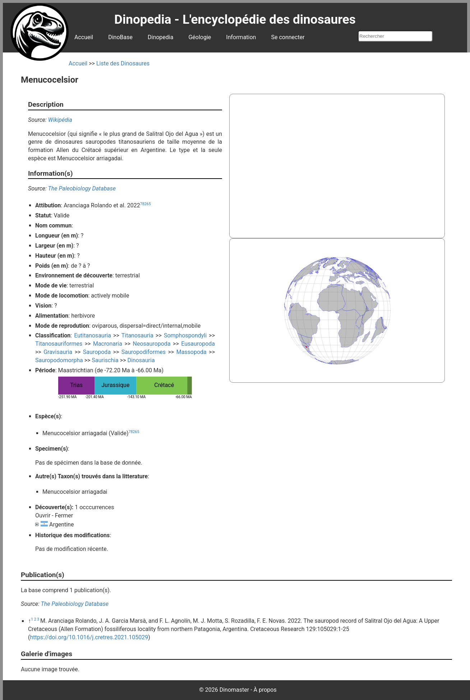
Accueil (83, 37)
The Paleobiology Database (82, 188)
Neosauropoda (152, 343)
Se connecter (287, 37)
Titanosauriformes (58, 343)
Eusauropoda (198, 343)
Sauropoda (97, 352)
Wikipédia (60, 119)
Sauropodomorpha (59, 360)
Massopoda (191, 352)
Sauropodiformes (143, 352)
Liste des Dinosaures (122, 63)
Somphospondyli (185, 335)
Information (241, 37)
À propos (265, 689)
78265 (145, 204)
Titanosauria (137, 335)
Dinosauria (141, 360)
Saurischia (105, 360)
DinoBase (120, 37)
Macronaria (107, 343)
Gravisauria (57, 352)
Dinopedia (160, 37)
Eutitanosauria (92, 335)
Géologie (199, 37)
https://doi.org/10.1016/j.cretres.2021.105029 (89, 637)
